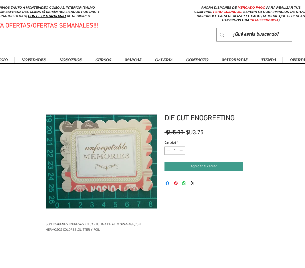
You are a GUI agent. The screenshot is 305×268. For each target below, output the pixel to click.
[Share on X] (192, 183)
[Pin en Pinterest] (175, 183)
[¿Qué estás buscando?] (255, 34)
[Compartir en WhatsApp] (184, 183)
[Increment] (181, 151)
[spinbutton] (175, 151)
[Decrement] (168, 151)
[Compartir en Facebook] (167, 183)
